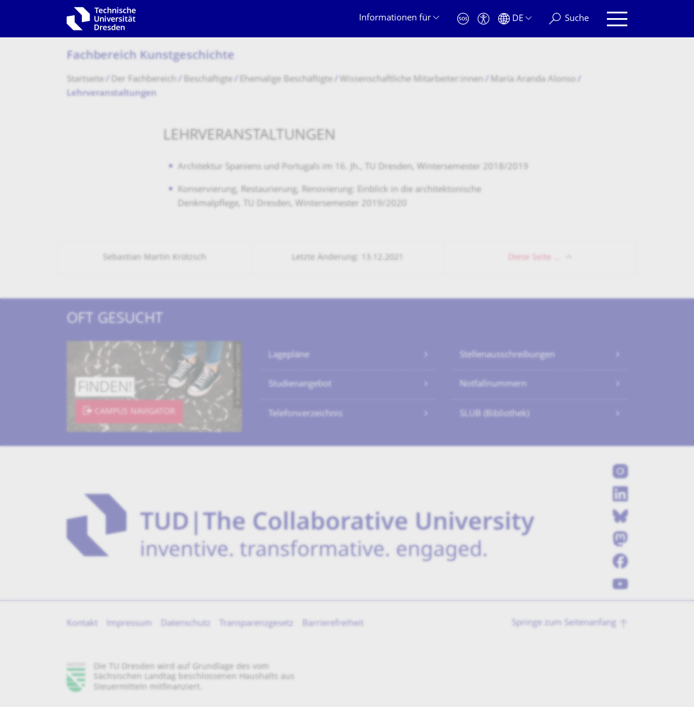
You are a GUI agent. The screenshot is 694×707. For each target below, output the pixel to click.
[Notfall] (463, 19)
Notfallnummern (493, 384)
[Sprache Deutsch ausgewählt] (514, 19)
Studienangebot (300, 384)
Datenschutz (185, 623)
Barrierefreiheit (333, 623)
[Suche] (569, 19)
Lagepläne (288, 355)
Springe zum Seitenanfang (564, 623)
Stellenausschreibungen (507, 355)
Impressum (129, 623)
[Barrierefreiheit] (483, 19)
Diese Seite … (534, 258)
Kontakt (82, 623)
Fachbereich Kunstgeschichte (150, 56)
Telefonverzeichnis (305, 414)
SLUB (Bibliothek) (494, 414)
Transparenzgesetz (256, 623)
